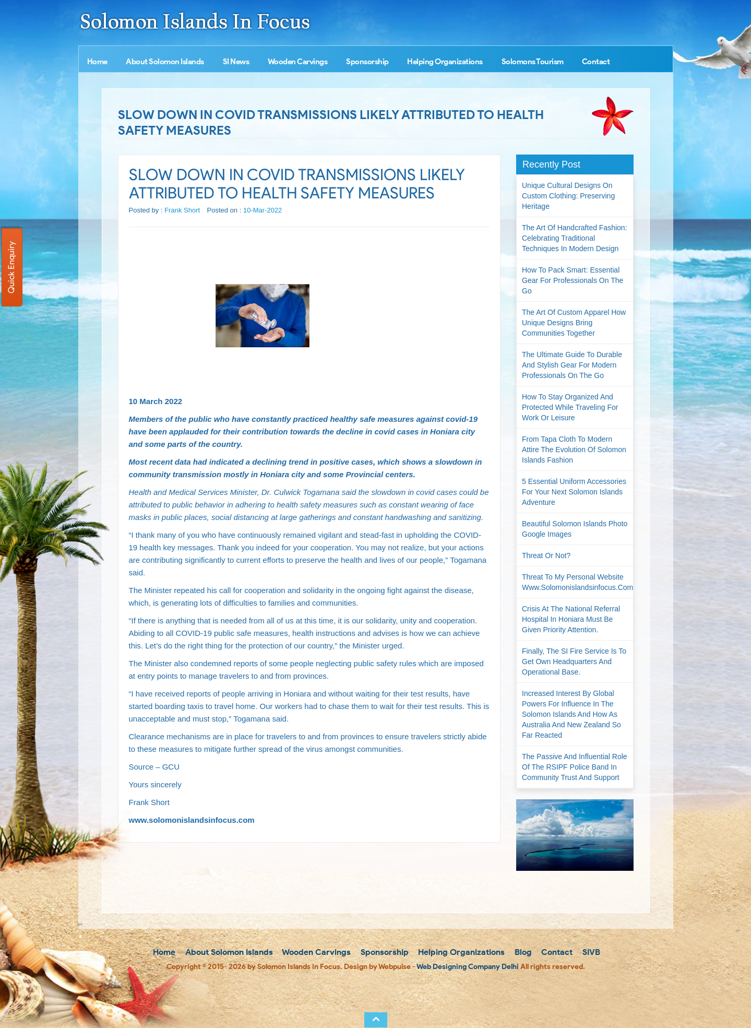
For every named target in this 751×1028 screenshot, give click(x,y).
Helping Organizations (445, 61)
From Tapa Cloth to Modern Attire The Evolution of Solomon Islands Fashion (574, 449)
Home (97, 61)
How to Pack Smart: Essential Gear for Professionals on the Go (572, 280)
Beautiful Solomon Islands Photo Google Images (574, 528)
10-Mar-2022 (262, 210)
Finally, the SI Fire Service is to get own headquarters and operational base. (574, 661)
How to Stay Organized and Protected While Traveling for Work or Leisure (570, 407)
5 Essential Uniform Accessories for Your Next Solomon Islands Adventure (574, 491)
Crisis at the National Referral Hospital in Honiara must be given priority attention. (571, 619)
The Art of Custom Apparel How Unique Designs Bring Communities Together (574, 322)
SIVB (590, 952)
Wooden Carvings (298, 61)
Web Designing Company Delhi (467, 966)
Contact (596, 61)
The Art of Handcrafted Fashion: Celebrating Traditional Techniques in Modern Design (574, 238)
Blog (522, 952)
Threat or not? (546, 555)
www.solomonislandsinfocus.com (192, 820)
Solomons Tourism (533, 61)
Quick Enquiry (11, 267)
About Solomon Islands (165, 61)
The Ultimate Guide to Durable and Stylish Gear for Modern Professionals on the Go (572, 365)
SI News (236, 61)
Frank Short (182, 210)
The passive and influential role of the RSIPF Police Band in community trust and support (574, 767)
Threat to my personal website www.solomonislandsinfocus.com (577, 582)
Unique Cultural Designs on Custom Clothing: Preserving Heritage (568, 195)
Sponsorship (367, 61)
